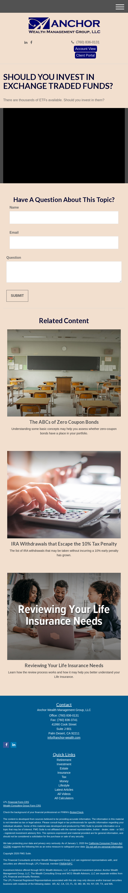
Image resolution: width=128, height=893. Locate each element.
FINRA (62, 863)
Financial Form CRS (18, 802)
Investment (64, 764)
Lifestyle (64, 785)
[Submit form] (17, 296)
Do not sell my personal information (104, 846)
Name (14, 207)
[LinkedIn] (25, 42)
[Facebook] (31, 42)
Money (63, 781)
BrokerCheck (77, 812)
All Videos (63, 794)
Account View (85, 49)
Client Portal (85, 55)
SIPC (70, 863)
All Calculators (64, 798)
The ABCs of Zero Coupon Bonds (64, 422)
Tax (64, 777)
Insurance (64, 772)
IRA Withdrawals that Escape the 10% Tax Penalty (64, 544)
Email (14, 232)
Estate (64, 768)
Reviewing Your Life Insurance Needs (64, 665)
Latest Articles (64, 789)
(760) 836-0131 (85, 42)
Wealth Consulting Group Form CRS (22, 805)
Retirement (64, 760)
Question (13, 257)
